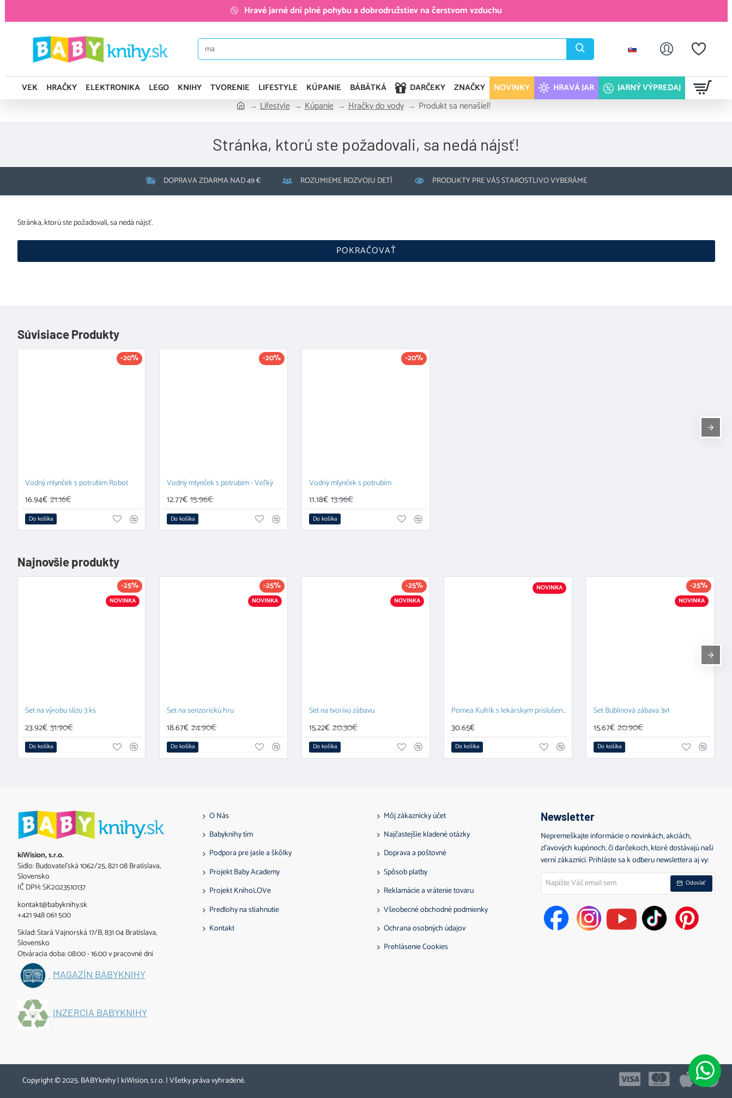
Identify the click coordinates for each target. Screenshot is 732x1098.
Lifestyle (275, 106)
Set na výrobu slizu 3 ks (60, 711)
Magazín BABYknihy (99, 974)
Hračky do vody (376, 106)
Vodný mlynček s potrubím (350, 484)
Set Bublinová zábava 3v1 (631, 711)
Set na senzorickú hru (200, 711)
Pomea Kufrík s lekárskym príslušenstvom (510, 711)
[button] (41, 519)
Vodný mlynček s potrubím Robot (76, 484)
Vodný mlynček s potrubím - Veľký (220, 484)
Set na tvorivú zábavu (341, 711)
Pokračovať (366, 250)
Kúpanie (319, 106)
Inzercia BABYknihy (100, 1012)
